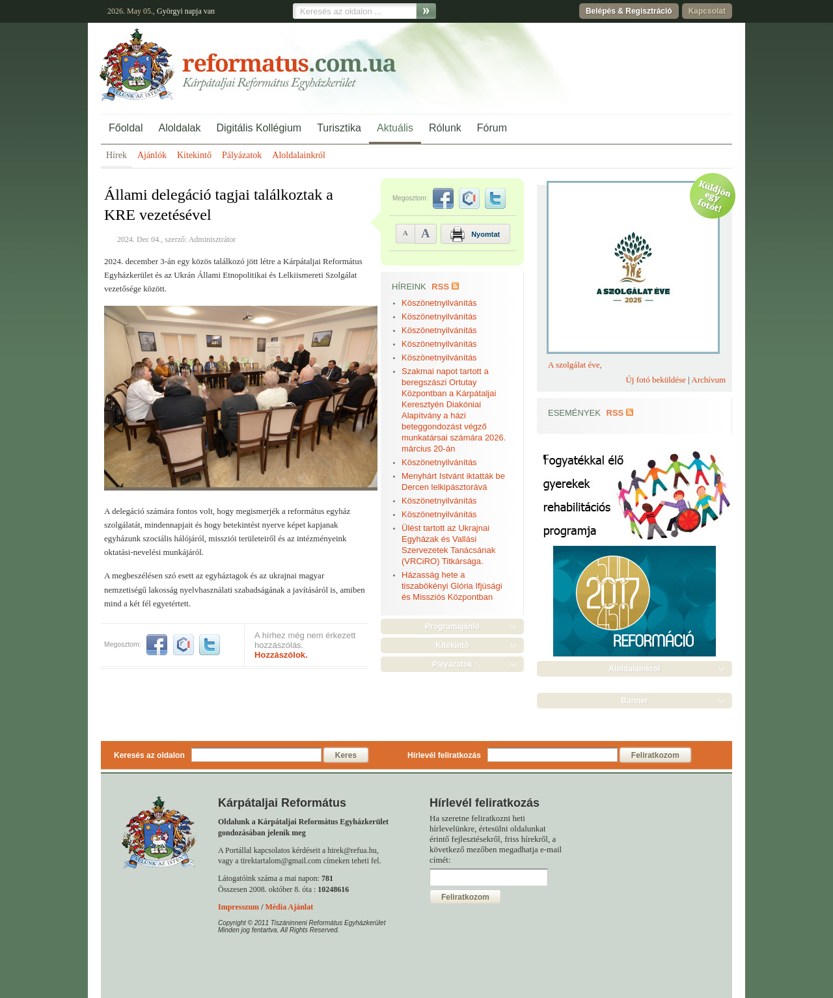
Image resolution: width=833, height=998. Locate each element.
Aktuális (395, 127)
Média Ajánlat (289, 906)
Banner (634, 700)
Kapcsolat (707, 11)
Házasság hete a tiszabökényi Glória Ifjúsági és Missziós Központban (452, 586)
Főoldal (126, 127)
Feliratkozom (655, 755)
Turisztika (339, 127)
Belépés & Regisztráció (629, 11)
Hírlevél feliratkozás (444, 755)
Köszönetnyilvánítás (439, 303)
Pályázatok (242, 155)
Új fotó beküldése (655, 379)
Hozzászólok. (281, 655)
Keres (346, 755)
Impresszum (238, 906)
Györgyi (170, 11)
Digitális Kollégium (258, 127)
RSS (440, 286)
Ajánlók (152, 155)
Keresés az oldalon (149, 755)
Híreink (409, 286)
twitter (209, 644)
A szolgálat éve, (575, 365)
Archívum (708, 379)
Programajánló (452, 626)
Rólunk (445, 127)
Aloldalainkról (298, 155)
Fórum (492, 127)
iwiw (183, 644)
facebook (156, 644)
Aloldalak (179, 127)
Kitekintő (194, 155)
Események (574, 413)
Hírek (116, 155)
